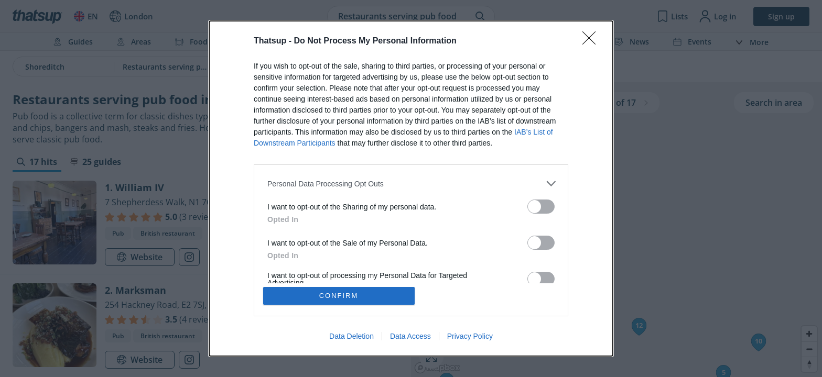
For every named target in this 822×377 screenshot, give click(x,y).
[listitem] (411, 183)
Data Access (410, 336)
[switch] (541, 206)
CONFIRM (339, 296)
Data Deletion (351, 336)
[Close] (592, 41)
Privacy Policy (470, 336)
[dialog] (411, 188)
